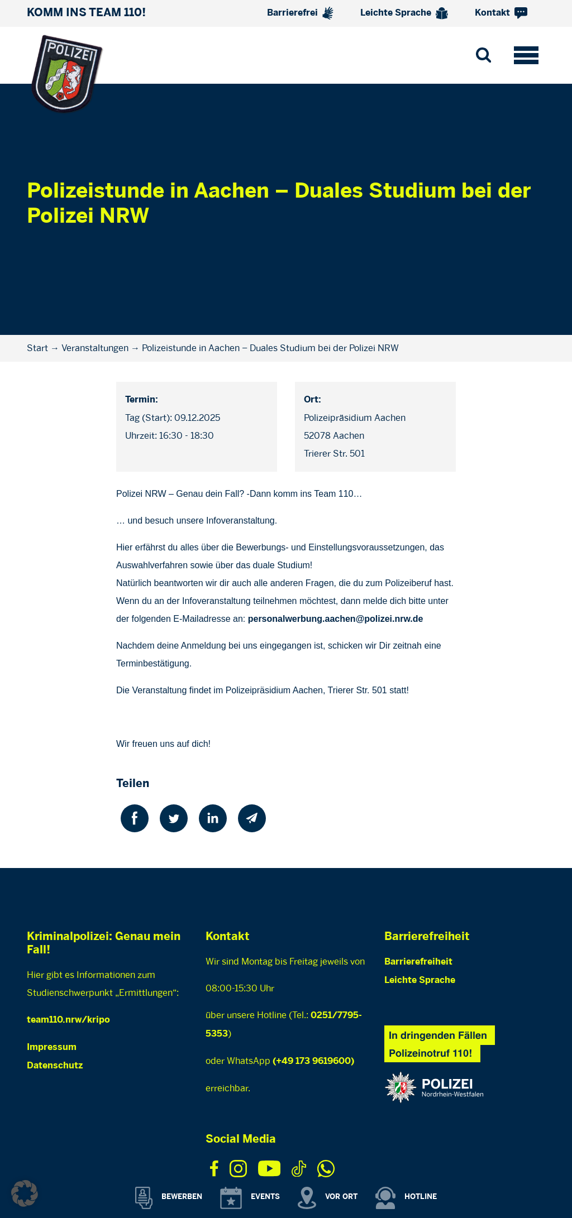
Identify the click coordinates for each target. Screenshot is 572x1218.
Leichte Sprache (404, 13)
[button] (24, 1193)
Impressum (52, 1047)
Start (37, 348)
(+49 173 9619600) (313, 1061)
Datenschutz (55, 1066)
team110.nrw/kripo (68, 1020)
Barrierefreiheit (418, 962)
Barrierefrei (300, 13)
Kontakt (501, 13)
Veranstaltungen (94, 348)
